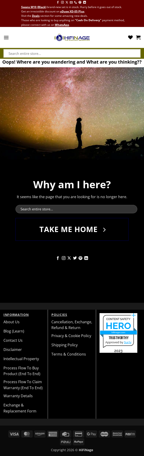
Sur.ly (127, 342)
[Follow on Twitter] (75, 258)
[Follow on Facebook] (57, 2)
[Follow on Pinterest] (80, 2)
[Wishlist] (130, 37)
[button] (6, 37)
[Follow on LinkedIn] (84, 2)
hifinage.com (118, 332)
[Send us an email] (71, 2)
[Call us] (75, 2)
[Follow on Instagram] (62, 2)
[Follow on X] (66, 2)
